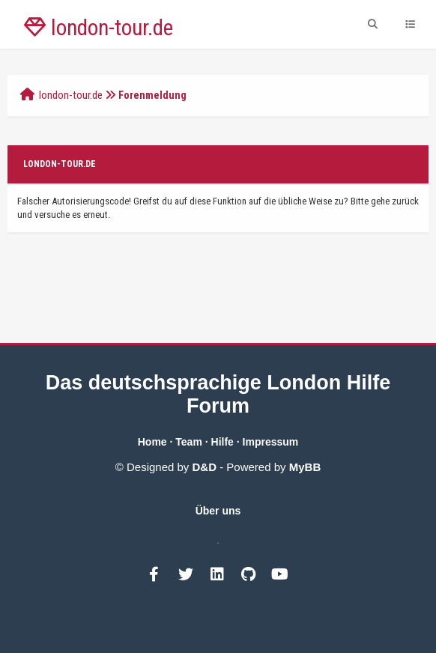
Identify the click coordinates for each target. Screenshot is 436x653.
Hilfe (222, 442)
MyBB (305, 467)
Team (188, 442)
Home (152, 442)
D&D (205, 467)
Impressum (271, 442)
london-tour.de (71, 95)
